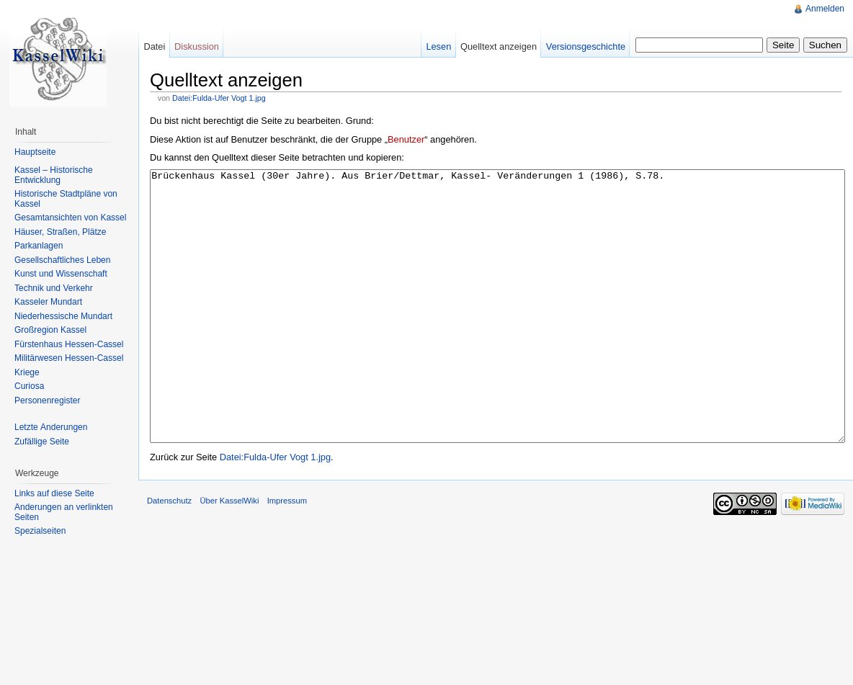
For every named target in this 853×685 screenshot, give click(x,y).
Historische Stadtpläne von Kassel (65, 199)
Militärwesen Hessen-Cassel (68, 358)
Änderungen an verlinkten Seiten (63, 512)
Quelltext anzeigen (498, 46)
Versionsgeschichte (585, 46)
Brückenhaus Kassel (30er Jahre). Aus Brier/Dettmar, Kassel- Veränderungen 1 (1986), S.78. (497, 333)
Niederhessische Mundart (63, 316)
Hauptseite (34, 152)
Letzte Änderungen (50, 427)
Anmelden (824, 9)
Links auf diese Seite (54, 493)
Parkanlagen (38, 246)
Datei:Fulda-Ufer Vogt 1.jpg (219, 98)
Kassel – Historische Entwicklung (53, 175)
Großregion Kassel (50, 330)
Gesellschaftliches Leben (62, 260)
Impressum (287, 554)
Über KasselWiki (229, 554)
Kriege (27, 372)
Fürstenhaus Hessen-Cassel (68, 344)
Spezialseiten (40, 531)
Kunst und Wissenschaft (60, 274)
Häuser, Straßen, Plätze (60, 232)
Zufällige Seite (41, 441)
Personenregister (47, 400)
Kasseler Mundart (48, 302)
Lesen (438, 46)
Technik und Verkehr (53, 288)
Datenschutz (169, 554)
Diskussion (196, 46)
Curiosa (29, 386)
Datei (154, 46)
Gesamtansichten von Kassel (70, 217)
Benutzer (406, 139)
